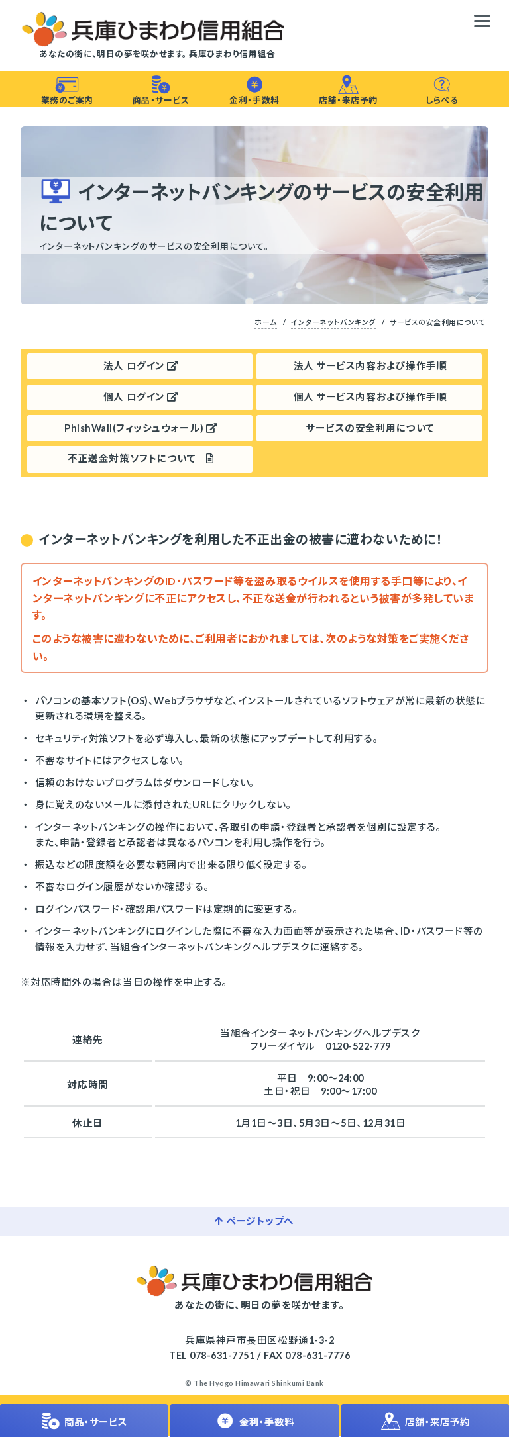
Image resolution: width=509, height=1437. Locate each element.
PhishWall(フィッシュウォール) (140, 428)
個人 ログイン (140, 397)
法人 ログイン (140, 367)
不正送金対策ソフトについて (140, 459)
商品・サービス (161, 90)
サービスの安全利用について (370, 428)
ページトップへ (254, 1221)
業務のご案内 (67, 90)
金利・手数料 (254, 90)
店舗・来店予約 (348, 90)
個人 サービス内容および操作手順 (370, 397)
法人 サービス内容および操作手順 (370, 367)
